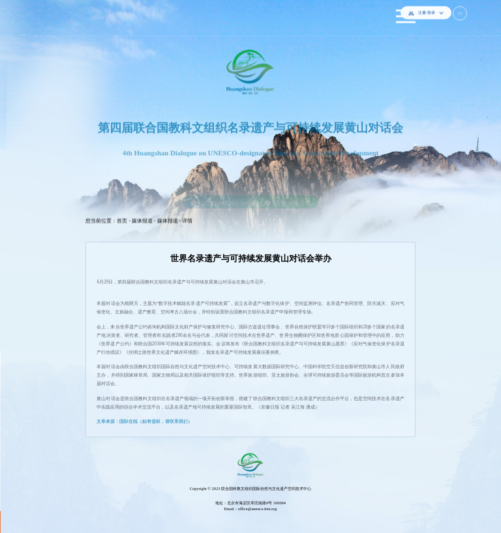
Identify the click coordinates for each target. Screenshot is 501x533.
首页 (122, 218)
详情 (187, 218)
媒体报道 (142, 218)
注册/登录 (426, 10)
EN (459, 10)
